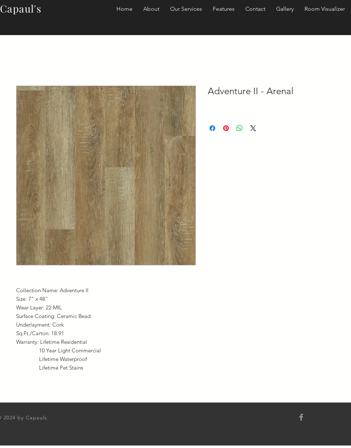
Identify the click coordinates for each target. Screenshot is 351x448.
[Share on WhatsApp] (239, 128)
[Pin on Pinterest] (226, 128)
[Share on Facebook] (212, 128)
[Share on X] (253, 128)
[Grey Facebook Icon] (301, 417)
